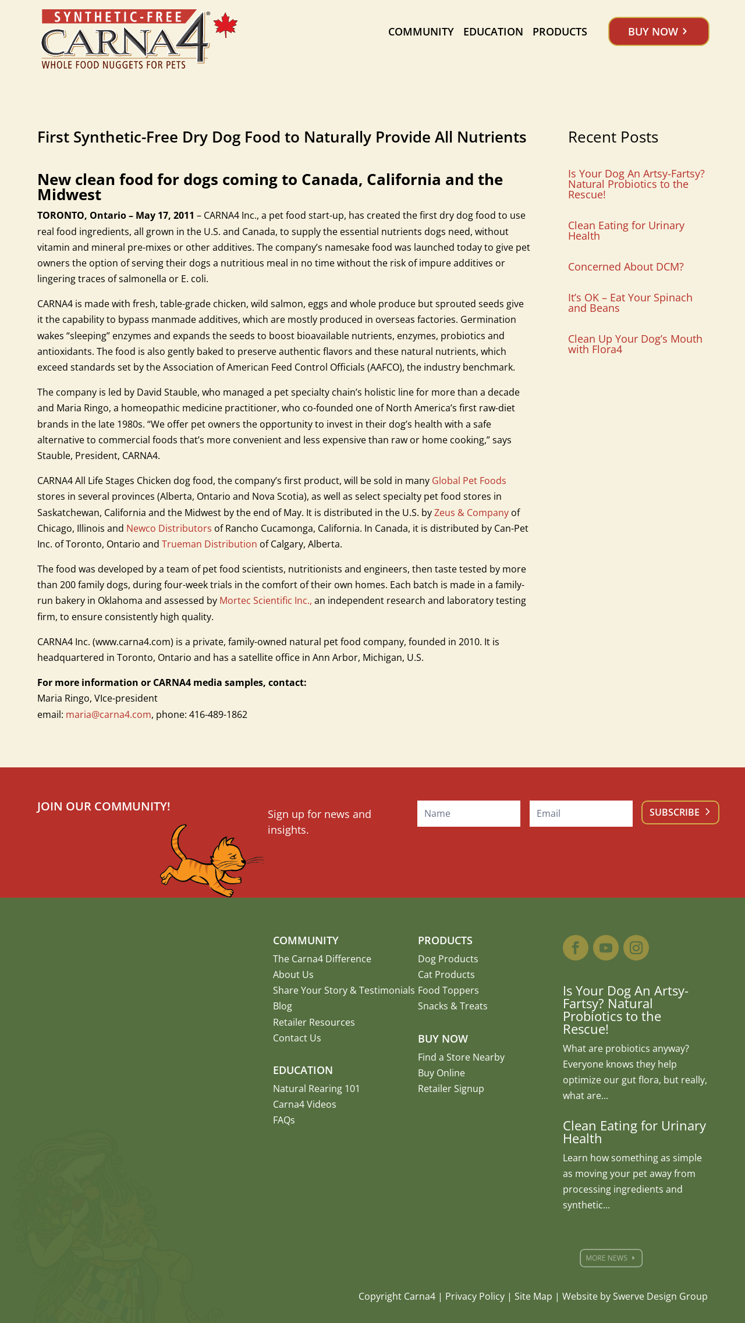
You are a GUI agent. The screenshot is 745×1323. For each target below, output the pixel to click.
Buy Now (653, 31)
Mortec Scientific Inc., (265, 600)
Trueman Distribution (209, 544)
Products (560, 31)
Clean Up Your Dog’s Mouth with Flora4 (635, 344)
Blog (282, 1006)
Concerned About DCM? (626, 266)
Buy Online (441, 1072)
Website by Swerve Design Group (635, 1296)
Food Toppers (448, 990)
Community (421, 31)
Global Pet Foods (469, 480)
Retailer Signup (451, 1088)
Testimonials (387, 990)
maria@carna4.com (108, 714)
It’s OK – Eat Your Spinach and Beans (630, 302)
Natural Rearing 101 (316, 1088)
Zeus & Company (471, 512)
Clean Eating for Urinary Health (626, 230)
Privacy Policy (475, 1296)
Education (493, 31)
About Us (293, 974)
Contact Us (297, 1038)
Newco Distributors (169, 528)
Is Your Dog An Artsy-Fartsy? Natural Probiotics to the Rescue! (636, 183)
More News (614, 1258)
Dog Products (448, 958)
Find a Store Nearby (461, 1057)
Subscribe (675, 812)
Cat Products (446, 974)
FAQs (284, 1120)
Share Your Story (310, 990)
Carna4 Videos (304, 1104)
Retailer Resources (314, 1022)
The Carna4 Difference (322, 958)
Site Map (533, 1296)
